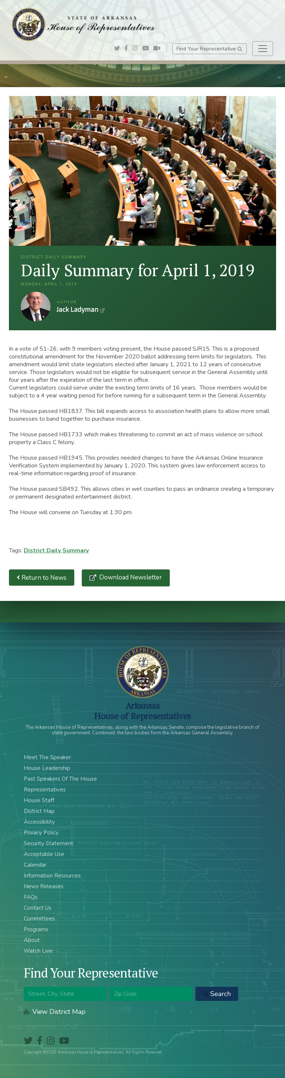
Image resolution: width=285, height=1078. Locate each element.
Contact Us (37, 908)
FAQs (31, 897)
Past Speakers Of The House (60, 779)
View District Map (54, 1011)
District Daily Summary (56, 550)
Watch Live (38, 951)
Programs (36, 929)
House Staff (39, 800)
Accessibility (39, 822)
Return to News (42, 577)
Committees (39, 918)
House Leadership (47, 768)
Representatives (45, 789)
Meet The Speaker (47, 757)
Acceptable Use (44, 854)
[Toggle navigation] (262, 48)
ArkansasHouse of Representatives (142, 711)
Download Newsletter (130, 577)
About (32, 940)
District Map (39, 811)
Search (217, 993)
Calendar (35, 865)
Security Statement (48, 843)
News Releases (44, 886)
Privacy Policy (41, 832)
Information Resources (52, 875)
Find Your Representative (209, 48)
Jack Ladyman (36, 306)
